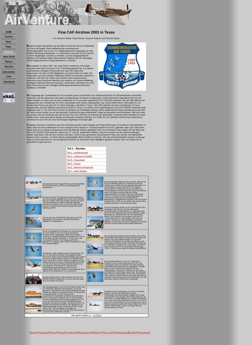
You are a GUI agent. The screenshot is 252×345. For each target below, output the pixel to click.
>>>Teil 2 (97, 315)
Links (132, 332)
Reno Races (84, 332)
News (53, 332)
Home (33, 332)
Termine (43, 332)
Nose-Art (108, 332)
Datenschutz (121, 332)
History (97, 332)
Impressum (143, 332)
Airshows (71, 332)
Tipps (61, 332)
